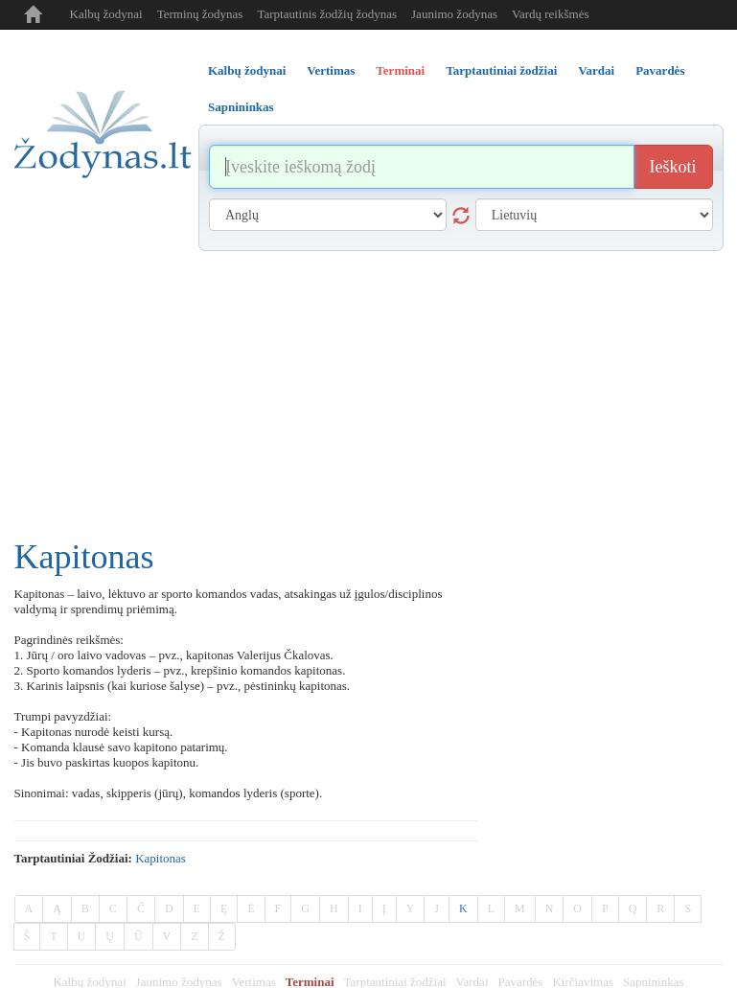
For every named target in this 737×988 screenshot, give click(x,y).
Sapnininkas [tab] (241, 107)
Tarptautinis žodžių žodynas (327, 14)
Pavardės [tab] (659, 70)
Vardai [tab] (596, 70)
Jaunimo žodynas (454, 14)
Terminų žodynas (200, 14)
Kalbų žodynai (106, 14)
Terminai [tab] (400, 70)
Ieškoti (673, 166)
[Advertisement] (369, 395)
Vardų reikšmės (550, 14)
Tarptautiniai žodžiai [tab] (501, 70)
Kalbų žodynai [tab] (247, 70)
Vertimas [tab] (331, 70)
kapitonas (160, 858)
